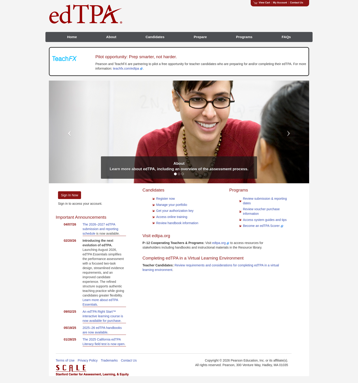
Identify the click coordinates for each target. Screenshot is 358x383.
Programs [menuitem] (244, 37)
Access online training (171, 217)
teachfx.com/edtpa (128, 68)
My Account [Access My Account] (280, 2)
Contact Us (296, 2)
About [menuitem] (111, 37)
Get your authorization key (174, 210)
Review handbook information (177, 223)
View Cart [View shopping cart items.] (261, 2)
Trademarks (109, 360)
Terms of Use (65, 360)
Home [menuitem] (72, 37)
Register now (165, 198)
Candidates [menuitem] (154, 37)
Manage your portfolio (171, 205)
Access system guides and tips (265, 220)
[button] (68, 132)
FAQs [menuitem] (286, 37)
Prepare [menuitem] (200, 37)
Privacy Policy (87, 360)
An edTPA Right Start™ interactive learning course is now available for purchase (103, 316)
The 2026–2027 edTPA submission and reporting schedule (100, 229)
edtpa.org (220, 243)
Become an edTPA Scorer (263, 226)
